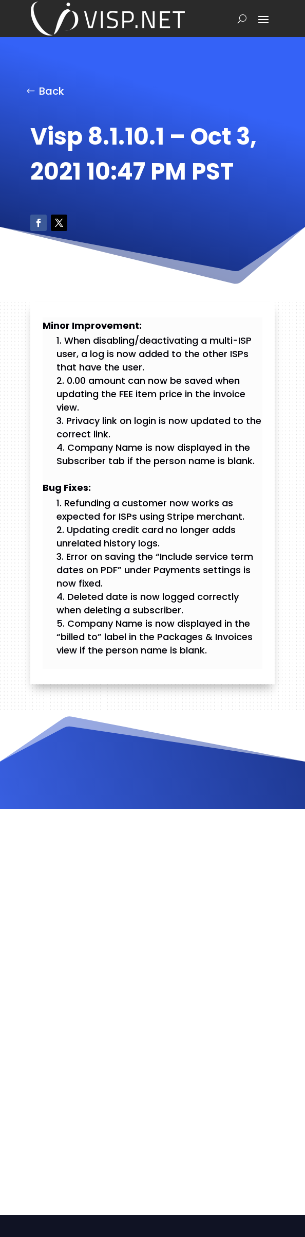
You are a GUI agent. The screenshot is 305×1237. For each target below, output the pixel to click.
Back (51, 91)
